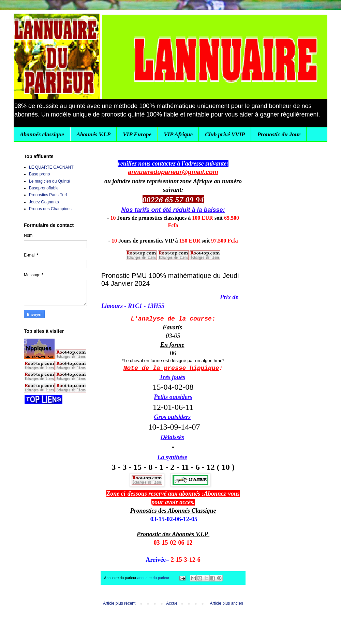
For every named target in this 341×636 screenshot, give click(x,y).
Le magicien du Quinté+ (50, 181)
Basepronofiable (44, 188)
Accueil (172, 603)
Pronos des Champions (50, 208)
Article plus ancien (226, 603)
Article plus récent (119, 603)
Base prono (39, 174)
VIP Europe (137, 134)
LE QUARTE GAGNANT (51, 167)
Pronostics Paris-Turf (48, 194)
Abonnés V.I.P (93, 134)
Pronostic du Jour (278, 134)
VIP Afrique (178, 134)
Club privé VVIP (225, 134)
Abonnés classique (42, 134)
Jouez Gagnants (44, 202)
